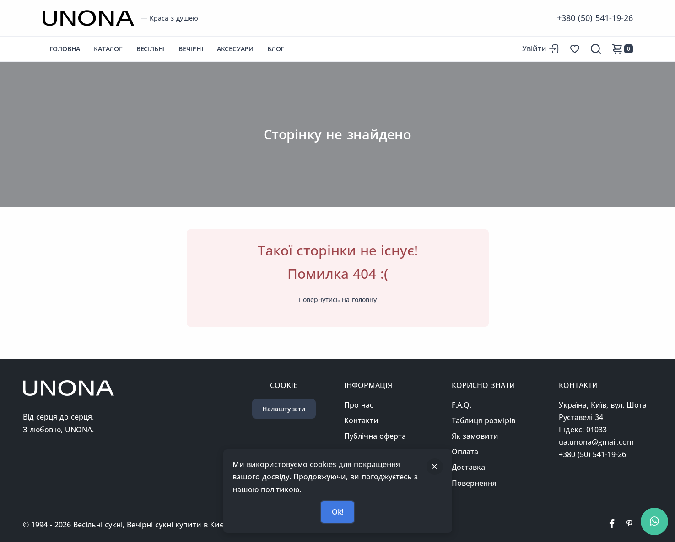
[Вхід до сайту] (540, 49)
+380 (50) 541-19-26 (595, 17)
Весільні (150, 48)
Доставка (468, 467)
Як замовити (475, 436)
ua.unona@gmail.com (596, 442)
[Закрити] (435, 466)
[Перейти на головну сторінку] (88, 18)
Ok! (337, 512)
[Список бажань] (575, 49)
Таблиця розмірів (483, 420)
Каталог (108, 48)
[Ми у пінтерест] (629, 525)
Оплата (465, 451)
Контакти (361, 420)
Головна (65, 48)
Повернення (474, 483)
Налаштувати (284, 408)
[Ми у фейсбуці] (611, 525)
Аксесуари (235, 48)
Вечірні (190, 48)
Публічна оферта (375, 436)
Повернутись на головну (337, 299)
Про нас (358, 405)
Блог (275, 48)
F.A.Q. (461, 405)
